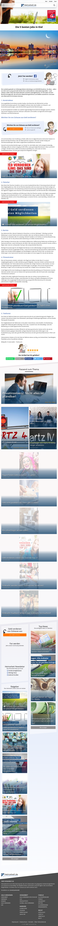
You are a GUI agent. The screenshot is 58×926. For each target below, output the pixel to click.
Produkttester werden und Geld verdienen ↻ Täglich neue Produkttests (26, 306)
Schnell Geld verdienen (27, 903)
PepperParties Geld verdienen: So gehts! (18, 475)
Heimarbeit (4, 897)
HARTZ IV (40, 914)
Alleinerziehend (43, 905)
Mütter (40, 903)
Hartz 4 (23, 447)
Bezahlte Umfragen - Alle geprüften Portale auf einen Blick (14, 831)
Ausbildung (23, 908)
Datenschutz (23, 922)
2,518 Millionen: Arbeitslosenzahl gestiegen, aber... (41, 421)
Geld (47, 402)
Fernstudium (23, 912)
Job (55, 62)
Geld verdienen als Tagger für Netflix (42, 698)
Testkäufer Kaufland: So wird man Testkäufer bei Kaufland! (26, 613)
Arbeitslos (17, 447)
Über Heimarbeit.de (40, 922)
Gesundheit (41, 901)
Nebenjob (4, 899)
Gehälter (22, 914)
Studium (22, 910)
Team (55, 1)
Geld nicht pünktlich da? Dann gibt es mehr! (20, 502)
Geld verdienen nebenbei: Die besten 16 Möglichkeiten (14, 789)
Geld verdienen (5, 903)
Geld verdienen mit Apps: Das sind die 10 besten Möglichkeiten (13, 747)
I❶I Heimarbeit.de (31, 924)
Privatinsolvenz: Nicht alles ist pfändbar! (23, 394)
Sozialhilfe (41, 912)
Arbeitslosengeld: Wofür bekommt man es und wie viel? (42, 720)
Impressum (15, 922)
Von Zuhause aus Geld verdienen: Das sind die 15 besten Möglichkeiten (14, 851)
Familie (40, 899)
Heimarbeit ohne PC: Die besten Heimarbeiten (42, 650)
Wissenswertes (42, 907)
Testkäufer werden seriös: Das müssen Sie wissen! (23, 585)
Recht (54, 402)
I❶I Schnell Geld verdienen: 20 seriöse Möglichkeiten (24, 224)
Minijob (3, 901)
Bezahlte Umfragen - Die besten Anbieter (42, 674)
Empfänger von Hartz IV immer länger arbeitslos (43, 443)
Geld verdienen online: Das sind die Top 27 (19, 176)
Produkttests (24, 901)
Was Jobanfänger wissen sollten (15, 530)
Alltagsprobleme (43, 897)
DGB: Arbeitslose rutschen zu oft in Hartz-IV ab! (14, 441)
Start (46, 1)
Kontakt (50, 1)
